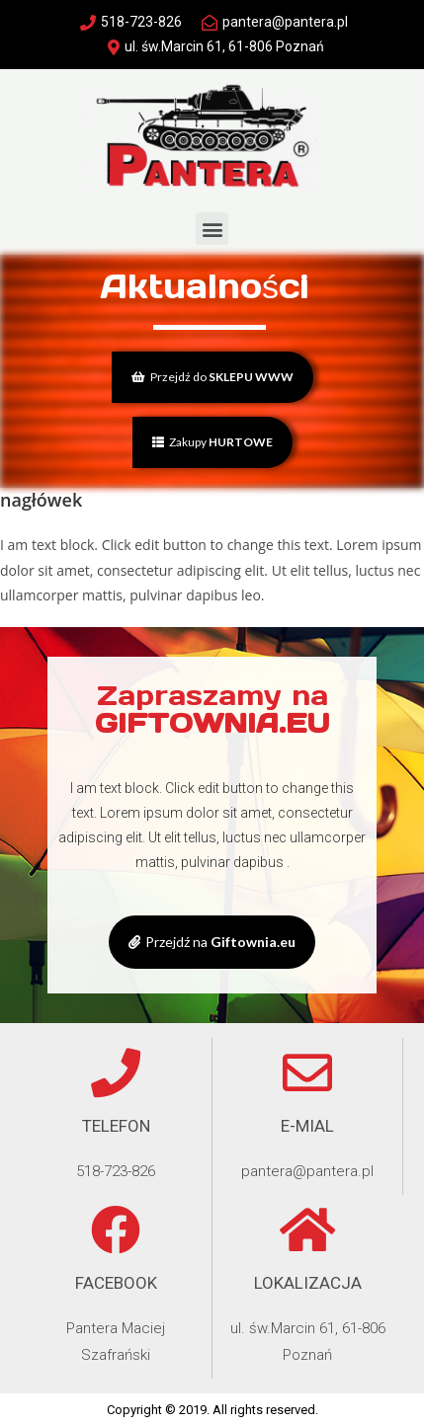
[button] (212, 228)
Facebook (116, 1283)
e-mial (307, 1126)
